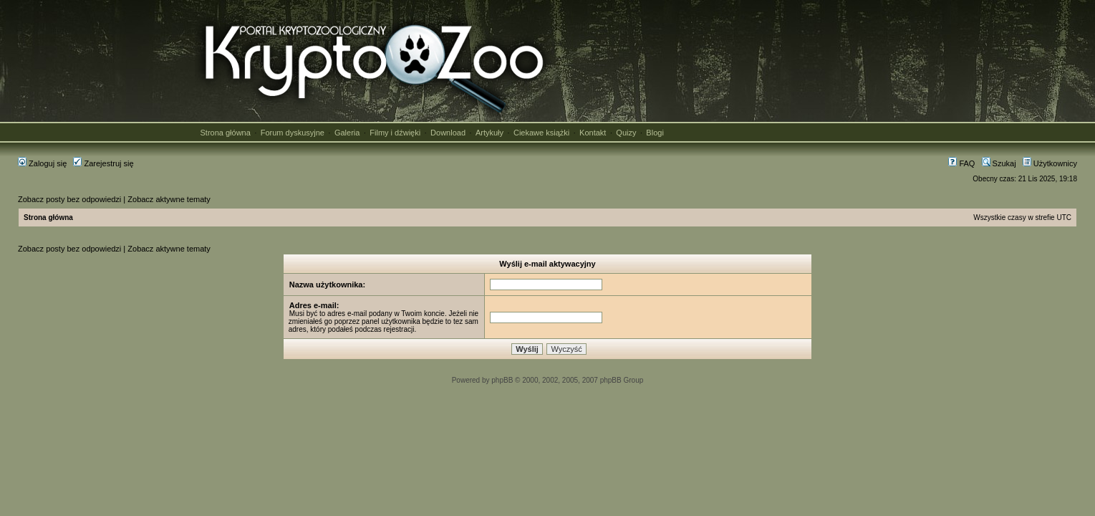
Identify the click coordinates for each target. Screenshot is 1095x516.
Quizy (626, 132)
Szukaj (999, 163)
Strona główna (226, 132)
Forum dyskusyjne (292, 132)
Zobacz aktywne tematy (169, 199)
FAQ (961, 163)
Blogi (654, 132)
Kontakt (592, 132)
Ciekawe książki (541, 132)
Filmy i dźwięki (395, 132)
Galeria (347, 132)
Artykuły (489, 132)
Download (448, 132)
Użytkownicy (1050, 163)
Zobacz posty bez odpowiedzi (69, 199)
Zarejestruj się (103, 163)
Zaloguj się (42, 163)
